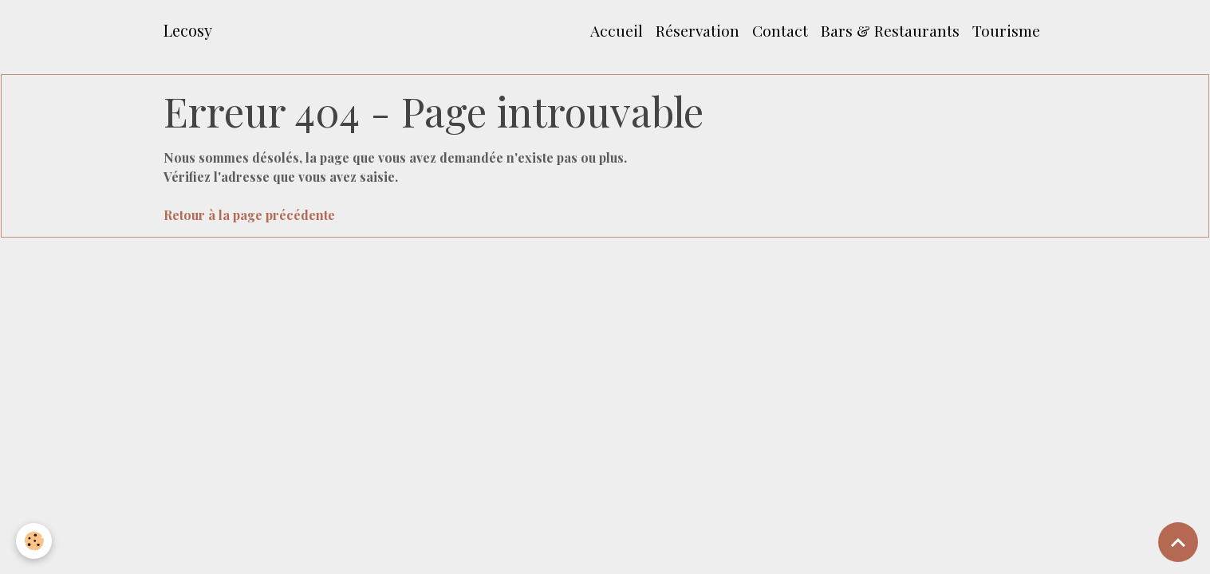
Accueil (616, 30)
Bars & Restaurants (890, 30)
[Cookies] (34, 541)
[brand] (188, 30)
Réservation (697, 30)
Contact (780, 30)
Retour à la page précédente (249, 214)
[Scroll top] (1178, 542)
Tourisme (1006, 30)
